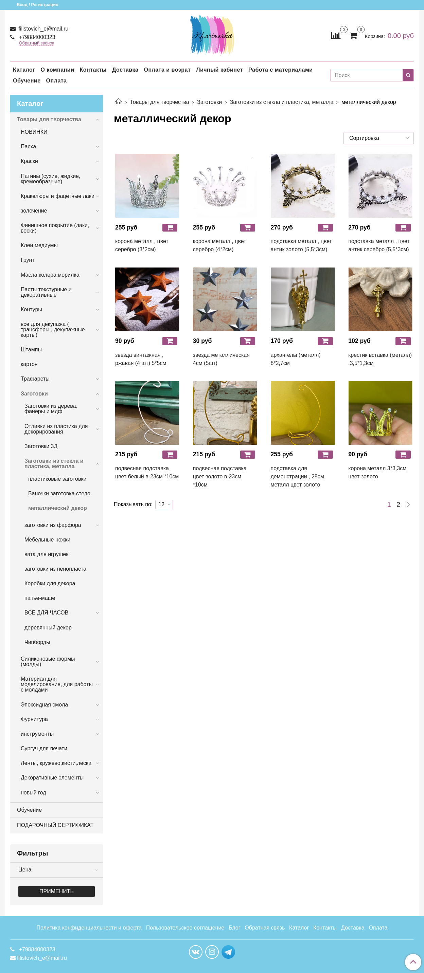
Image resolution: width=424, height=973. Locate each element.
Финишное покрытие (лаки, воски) (55, 228)
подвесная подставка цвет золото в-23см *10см (220, 476)
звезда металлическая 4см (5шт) (221, 359)
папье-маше (39, 598)
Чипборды (37, 642)
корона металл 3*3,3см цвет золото (377, 472)
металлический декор (57, 508)
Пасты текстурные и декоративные (46, 292)
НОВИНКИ (34, 132)
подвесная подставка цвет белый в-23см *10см (147, 472)
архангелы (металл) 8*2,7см (296, 359)
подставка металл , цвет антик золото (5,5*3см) (301, 245)
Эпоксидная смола (44, 705)
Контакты (93, 70)
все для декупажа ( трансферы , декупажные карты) (53, 329)
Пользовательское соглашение (185, 928)
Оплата (56, 81)
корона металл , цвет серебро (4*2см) (219, 245)
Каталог (24, 70)
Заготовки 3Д (40, 446)
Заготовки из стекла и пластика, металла (282, 102)
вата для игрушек (46, 554)
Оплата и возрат (167, 70)
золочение (34, 211)
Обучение (27, 81)
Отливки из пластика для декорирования (56, 429)
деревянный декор (48, 627)
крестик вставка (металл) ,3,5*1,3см (380, 359)
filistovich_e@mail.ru (42, 29)
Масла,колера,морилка (50, 275)
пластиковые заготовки (57, 479)
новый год (33, 792)
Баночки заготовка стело (59, 493)
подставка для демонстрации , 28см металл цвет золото (297, 476)
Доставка (125, 70)
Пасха (28, 146)
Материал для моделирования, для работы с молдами (57, 684)
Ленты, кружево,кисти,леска (56, 763)
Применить (56, 891)
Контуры (31, 309)
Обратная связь (265, 928)
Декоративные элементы (52, 778)
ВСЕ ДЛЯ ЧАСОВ (46, 613)
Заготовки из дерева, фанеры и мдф (50, 408)
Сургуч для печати (44, 748)
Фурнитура (34, 719)
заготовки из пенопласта (55, 569)
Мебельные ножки (47, 540)
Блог (235, 928)
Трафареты (35, 379)
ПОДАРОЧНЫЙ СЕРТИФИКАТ (55, 825)
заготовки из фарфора (52, 525)
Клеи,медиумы (39, 245)
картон (29, 364)
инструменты (37, 734)
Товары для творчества (159, 102)
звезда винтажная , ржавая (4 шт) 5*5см (140, 359)
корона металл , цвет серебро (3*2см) (142, 245)
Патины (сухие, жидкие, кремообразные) (50, 178)
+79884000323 (36, 37)
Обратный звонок (36, 43)
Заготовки (209, 102)
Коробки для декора (49, 583)
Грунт (28, 260)
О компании (57, 70)
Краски (29, 161)
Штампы (31, 349)
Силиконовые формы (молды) (48, 661)
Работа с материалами (280, 70)
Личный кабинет (219, 70)
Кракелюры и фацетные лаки (57, 196)
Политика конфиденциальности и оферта (89, 928)
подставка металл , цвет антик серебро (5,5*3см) (378, 245)
